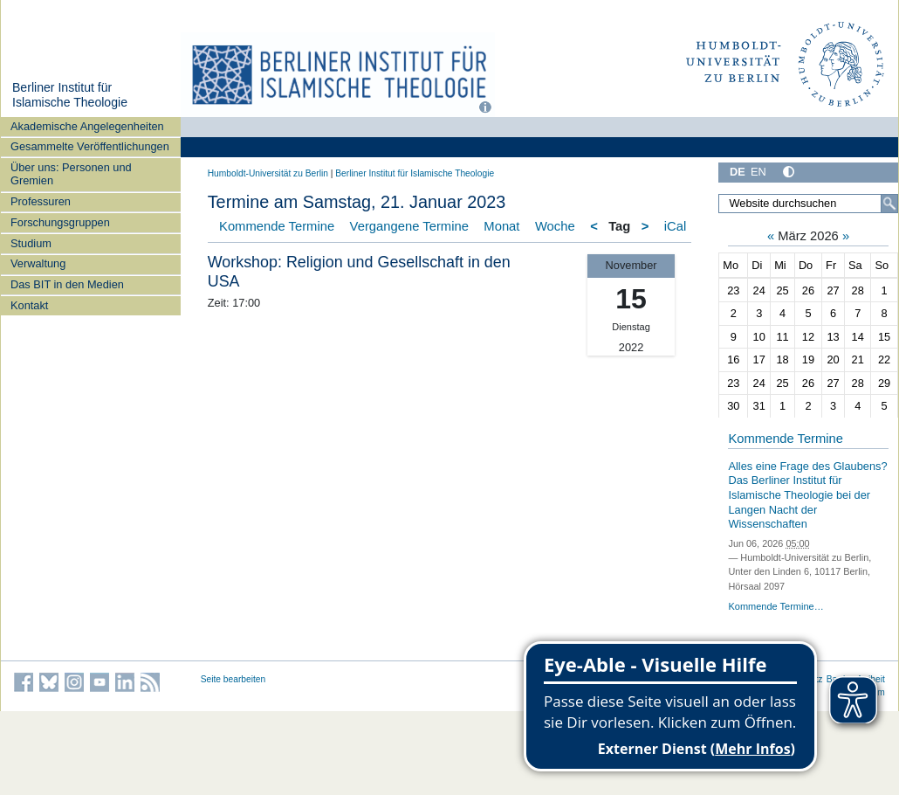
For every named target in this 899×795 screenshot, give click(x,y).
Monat (501, 226)
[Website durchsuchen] (808, 203)
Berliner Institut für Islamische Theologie (69, 95)
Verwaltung (37, 263)
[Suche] (889, 203)
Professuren (40, 201)
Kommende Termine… (775, 606)
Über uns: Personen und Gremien (71, 174)
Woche (555, 226)
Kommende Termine (276, 226)
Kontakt (29, 305)
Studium (30, 243)
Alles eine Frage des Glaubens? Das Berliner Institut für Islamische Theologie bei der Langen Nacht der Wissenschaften (807, 495)
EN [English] (758, 171)
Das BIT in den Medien (67, 284)
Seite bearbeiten (233, 679)
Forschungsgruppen (60, 222)
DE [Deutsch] (737, 171)
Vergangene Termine (409, 226)
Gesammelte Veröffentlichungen (89, 146)
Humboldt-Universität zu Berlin (268, 173)
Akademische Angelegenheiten (87, 126)
